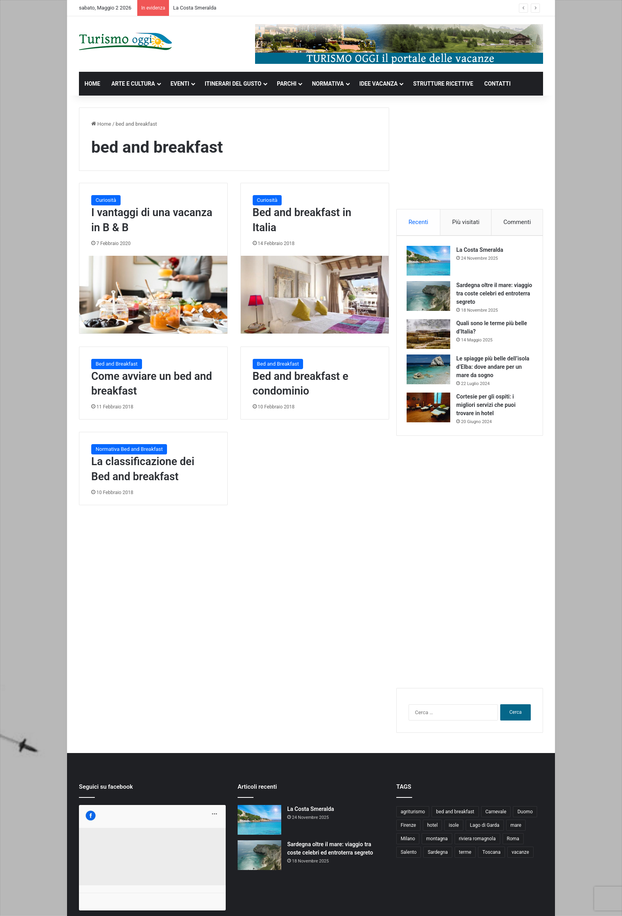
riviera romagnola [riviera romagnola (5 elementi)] (477, 842)
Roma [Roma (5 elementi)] (513, 842)
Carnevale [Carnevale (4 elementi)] (496, 815)
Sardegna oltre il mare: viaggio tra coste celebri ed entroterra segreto (491, 295)
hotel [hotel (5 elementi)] (432, 829)
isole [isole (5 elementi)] (454, 829)
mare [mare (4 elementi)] (516, 829)
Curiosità (106, 200)
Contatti (485, 902)
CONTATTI (497, 83)
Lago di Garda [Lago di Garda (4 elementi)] (484, 829)
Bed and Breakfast (117, 364)
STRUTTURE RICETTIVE (443, 83)
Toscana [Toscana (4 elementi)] (491, 856)
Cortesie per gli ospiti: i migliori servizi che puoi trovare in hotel (487, 406)
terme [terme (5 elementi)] (465, 856)
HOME (92, 83)
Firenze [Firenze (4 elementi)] (408, 829)
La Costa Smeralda (194, 8)
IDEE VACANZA (378, 83)
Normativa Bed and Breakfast (129, 449)
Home (101, 124)
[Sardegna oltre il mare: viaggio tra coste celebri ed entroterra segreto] (430, 298)
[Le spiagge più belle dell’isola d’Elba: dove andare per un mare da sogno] (430, 371)
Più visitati (466, 222)
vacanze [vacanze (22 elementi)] (520, 856)
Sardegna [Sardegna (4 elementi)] (438, 856)
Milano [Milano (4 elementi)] (408, 842)
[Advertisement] (469, 157)
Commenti (517, 222)
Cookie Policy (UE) (520, 902)
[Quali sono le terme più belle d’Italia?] (430, 336)
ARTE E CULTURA (133, 83)
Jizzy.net (161, 902)
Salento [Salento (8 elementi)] (409, 856)
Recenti (418, 222)
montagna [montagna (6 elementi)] (436, 842)
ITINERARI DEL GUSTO (233, 83)
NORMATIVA (328, 83)
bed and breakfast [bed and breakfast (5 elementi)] (455, 815)
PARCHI (286, 83)
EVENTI (180, 83)
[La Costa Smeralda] (430, 263)
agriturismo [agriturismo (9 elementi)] (413, 815)
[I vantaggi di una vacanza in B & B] (153, 294)
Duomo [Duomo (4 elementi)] (525, 815)
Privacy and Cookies (447, 902)
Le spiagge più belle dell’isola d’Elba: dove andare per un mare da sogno (494, 368)
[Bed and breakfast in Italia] (315, 294)
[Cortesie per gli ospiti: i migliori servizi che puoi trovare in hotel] (430, 409)
